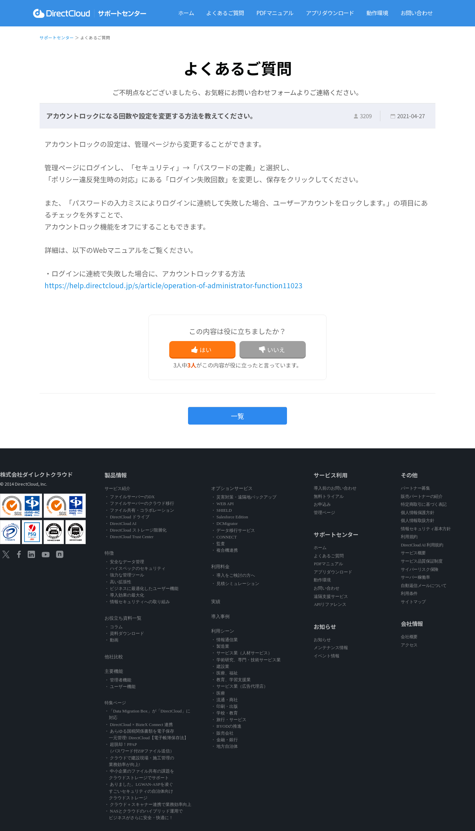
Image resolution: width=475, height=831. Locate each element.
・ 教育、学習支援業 (231, 679)
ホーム (186, 13)
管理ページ (324, 512)
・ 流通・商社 (224, 699)
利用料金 (220, 566)
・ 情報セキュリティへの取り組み (137, 601)
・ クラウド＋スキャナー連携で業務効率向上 (148, 804)
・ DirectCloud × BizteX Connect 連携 (139, 724)
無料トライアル (329, 496)
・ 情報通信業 (224, 639)
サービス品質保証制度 (421, 561)
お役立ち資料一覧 (123, 618)
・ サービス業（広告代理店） (239, 686)
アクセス (409, 644)
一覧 (237, 416)
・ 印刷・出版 (224, 706)
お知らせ (322, 639)
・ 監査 (218, 543)
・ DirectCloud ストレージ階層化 (136, 530)
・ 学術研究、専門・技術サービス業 (246, 659)
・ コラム (114, 626)
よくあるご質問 (225, 13)
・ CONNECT (224, 537)
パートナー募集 (415, 488)
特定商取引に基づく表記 (424, 504)
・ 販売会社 (222, 733)
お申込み (322, 504)
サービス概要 (413, 552)
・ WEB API (222, 503)
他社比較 (114, 656)
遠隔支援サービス (331, 596)
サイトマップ (413, 601)
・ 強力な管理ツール (124, 574)
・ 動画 (111, 640)
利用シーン (222, 631)
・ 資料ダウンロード (124, 633)
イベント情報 (326, 655)
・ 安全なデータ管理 (124, 561)
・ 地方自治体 (224, 746)
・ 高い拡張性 (118, 581)
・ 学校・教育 (224, 712)
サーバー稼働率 (415, 577)
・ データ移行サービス (233, 530)
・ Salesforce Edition (229, 516)
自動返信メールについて (424, 585)
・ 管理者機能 (118, 679)
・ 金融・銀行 (224, 739)
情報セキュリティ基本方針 (426, 528)
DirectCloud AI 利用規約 (422, 544)
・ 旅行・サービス (228, 719)
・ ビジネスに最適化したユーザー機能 (141, 588)
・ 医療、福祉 (224, 673)
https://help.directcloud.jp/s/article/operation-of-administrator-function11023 (173, 285)
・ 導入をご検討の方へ (233, 575)
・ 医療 (218, 693)
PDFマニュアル (274, 13)
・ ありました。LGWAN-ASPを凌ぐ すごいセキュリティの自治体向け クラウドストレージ (139, 791)
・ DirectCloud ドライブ (127, 516)
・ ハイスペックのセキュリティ (135, 568)
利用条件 (409, 593)
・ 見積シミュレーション (235, 583)
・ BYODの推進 (226, 726)
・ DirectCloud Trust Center (129, 536)
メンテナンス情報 (331, 647)
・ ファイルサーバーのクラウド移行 (139, 503)
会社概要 (409, 636)
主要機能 (114, 671)
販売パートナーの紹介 (421, 496)
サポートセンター (57, 37)
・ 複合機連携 (224, 550)
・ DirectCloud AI (121, 523)
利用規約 (409, 536)
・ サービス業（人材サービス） (241, 652)
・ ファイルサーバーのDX (130, 496)
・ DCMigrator (224, 523)
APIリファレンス (330, 604)
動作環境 (377, 13)
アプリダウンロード (330, 13)
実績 (215, 601)
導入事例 (220, 616)
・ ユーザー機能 (120, 686)
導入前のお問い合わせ (335, 488)
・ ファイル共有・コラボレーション (139, 510)
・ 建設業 (220, 666)
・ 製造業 (220, 646)
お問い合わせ (416, 13)
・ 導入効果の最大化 (124, 595)
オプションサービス (232, 488)
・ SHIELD (221, 510)
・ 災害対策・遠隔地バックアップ (243, 497)
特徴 (109, 553)
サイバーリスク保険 (419, 569)
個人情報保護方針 (417, 512)
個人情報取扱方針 (417, 520)
